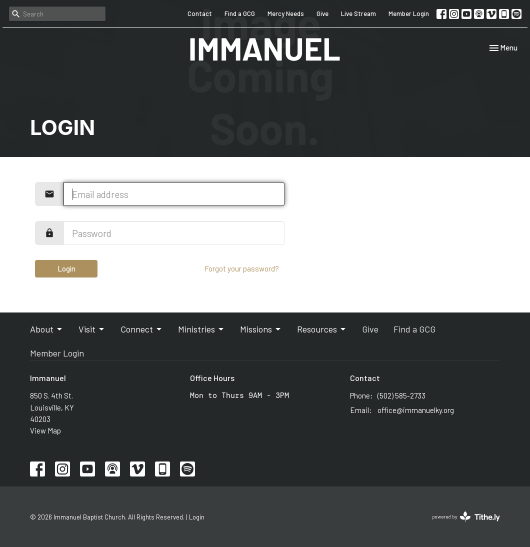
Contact (200, 14)
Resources (322, 329)
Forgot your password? (241, 268)
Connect (141, 329)
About (47, 329)
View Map (45, 430)
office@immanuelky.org (416, 410)
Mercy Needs (286, 14)
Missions (261, 329)
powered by (466, 516)
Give (322, 14)
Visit (92, 329)
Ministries (201, 329)
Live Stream (358, 14)
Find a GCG (239, 14)
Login (67, 268)
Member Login (408, 14)
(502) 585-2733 (402, 395)
